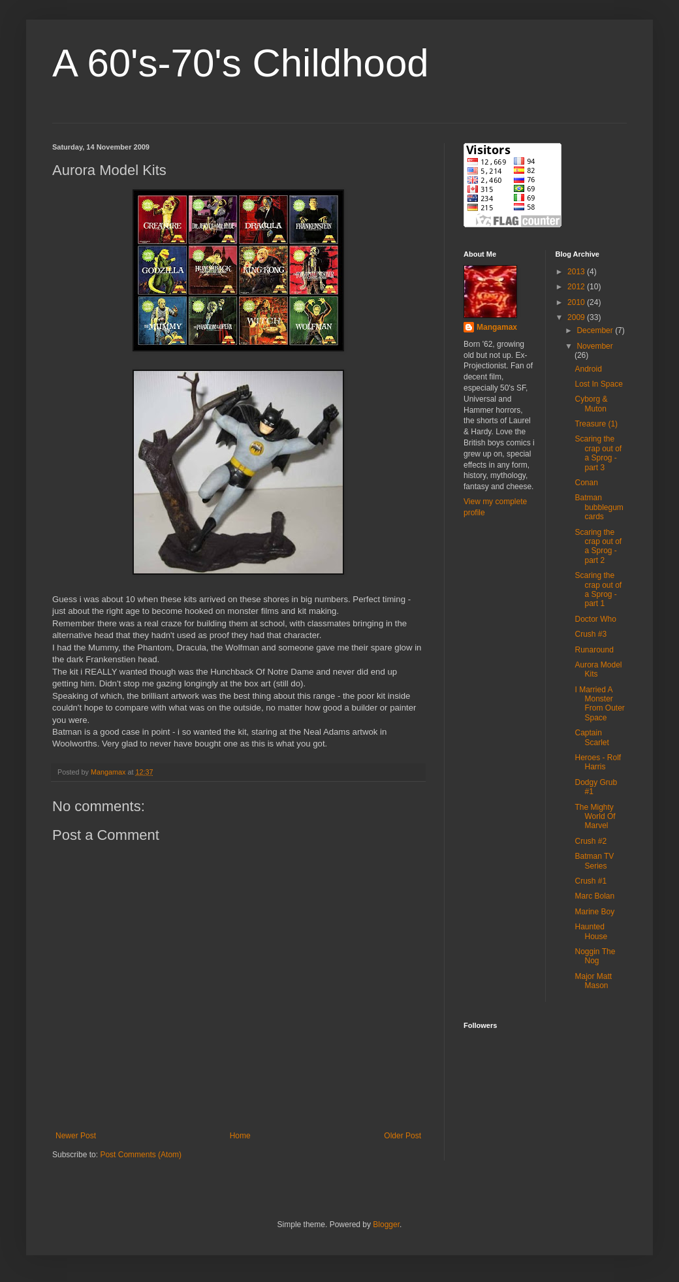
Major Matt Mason (593, 981)
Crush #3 (591, 634)
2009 (577, 317)
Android (588, 369)
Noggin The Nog (595, 956)
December (595, 330)
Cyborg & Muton (591, 403)
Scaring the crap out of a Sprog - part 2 (598, 546)
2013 (577, 271)
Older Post (402, 1135)
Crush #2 (591, 841)
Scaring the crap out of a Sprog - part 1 (598, 589)
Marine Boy (594, 911)
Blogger (386, 1224)
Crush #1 (591, 881)
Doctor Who (595, 619)
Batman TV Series (594, 861)
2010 (577, 302)
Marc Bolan (594, 896)
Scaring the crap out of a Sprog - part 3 (598, 453)
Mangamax (497, 327)
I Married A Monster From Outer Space (599, 703)
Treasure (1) (596, 423)
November (594, 346)
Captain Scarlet (591, 737)
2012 (577, 286)
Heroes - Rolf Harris (598, 762)
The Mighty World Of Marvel (595, 817)
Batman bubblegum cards (599, 507)
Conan (586, 482)
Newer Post (75, 1135)
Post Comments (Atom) (141, 1154)
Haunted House (591, 931)
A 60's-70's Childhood (240, 63)
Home (240, 1135)
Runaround (594, 649)
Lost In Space (598, 384)
